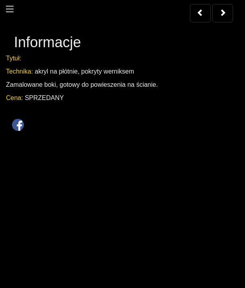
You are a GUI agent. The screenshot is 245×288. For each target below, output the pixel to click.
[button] (200, 13)
